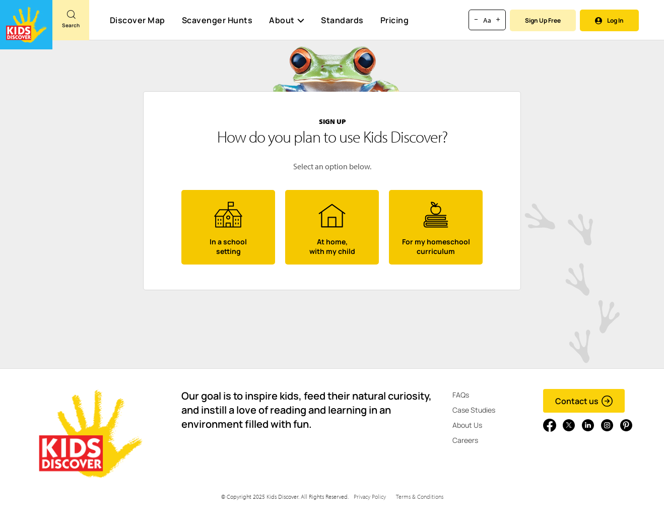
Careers (465, 440)
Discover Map (137, 20)
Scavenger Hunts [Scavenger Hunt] (216, 21)
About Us (467, 425)
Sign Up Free (543, 20)
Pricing (394, 20)
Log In (609, 20)
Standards (342, 20)
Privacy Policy (370, 496)
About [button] (286, 20)
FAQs (460, 395)
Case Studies (473, 410)
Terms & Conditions (419, 496)
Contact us (584, 401)
